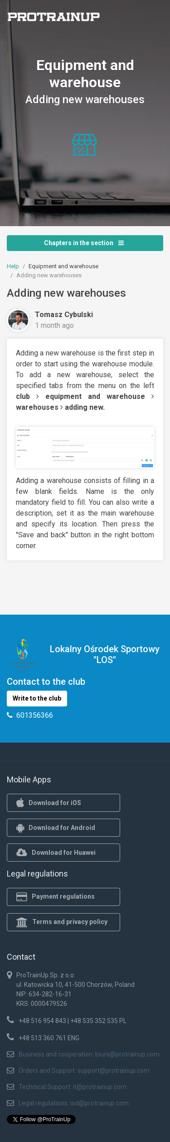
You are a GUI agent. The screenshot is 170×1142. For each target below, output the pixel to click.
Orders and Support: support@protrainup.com (84, 1070)
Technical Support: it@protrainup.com (72, 1086)
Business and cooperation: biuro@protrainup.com (89, 1054)
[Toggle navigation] (151, 19)
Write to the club (37, 698)
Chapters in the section (84, 242)
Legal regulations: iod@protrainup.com (74, 1103)
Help (13, 266)
